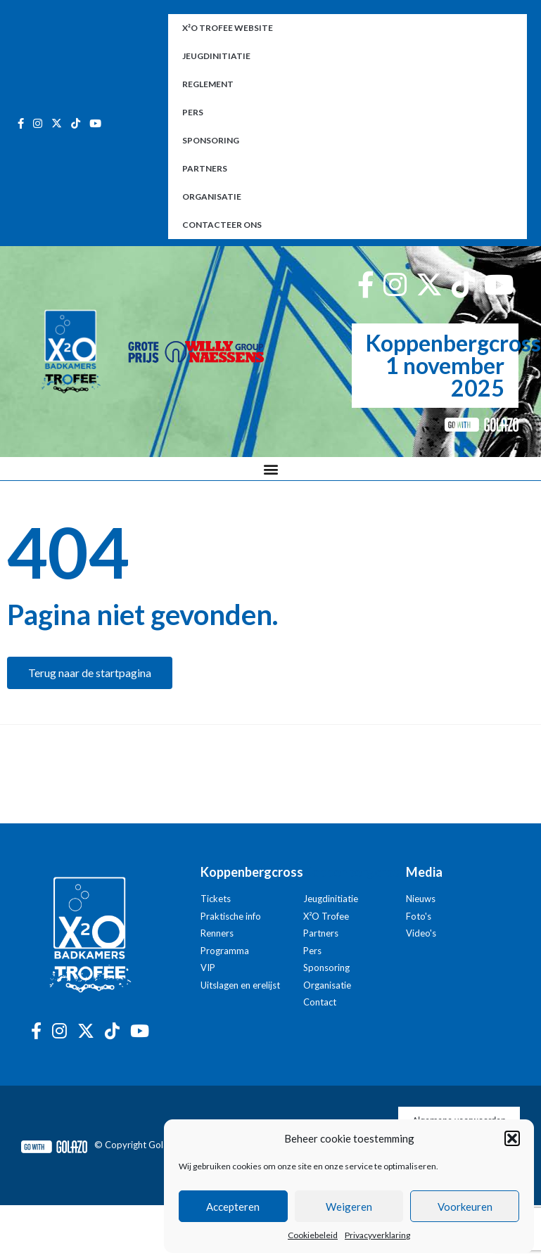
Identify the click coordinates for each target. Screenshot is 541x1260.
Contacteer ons (222, 224)
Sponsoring (210, 140)
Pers (192, 112)
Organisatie (211, 196)
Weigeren (349, 1206)
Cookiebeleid (313, 1235)
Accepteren (233, 1206)
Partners (204, 168)
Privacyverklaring (377, 1235)
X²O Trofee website (227, 27)
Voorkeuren (465, 1206)
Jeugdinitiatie (216, 56)
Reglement (208, 84)
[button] (512, 1138)
